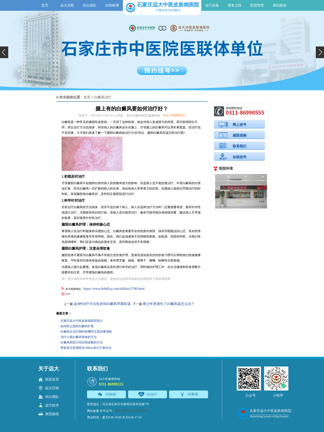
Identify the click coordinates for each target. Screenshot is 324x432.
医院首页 (48, 379)
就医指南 (239, 135)
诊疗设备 (212, 5)
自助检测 (112, 5)
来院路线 (279, 5)
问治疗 (147, 394)
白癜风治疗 (102, 97)
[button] (4, 52)
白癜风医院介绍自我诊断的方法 (81, 342)
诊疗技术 (48, 405)
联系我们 (239, 146)
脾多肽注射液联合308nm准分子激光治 (85, 347)
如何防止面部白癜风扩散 (77, 326)
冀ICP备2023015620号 (131, 411)
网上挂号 (239, 124)
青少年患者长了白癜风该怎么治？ (169, 304)
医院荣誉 (257, 5)
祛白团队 (90, 5)
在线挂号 (239, 157)
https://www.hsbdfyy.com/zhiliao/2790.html (114, 288)
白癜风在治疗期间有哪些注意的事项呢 (86, 331)
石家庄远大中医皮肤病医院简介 (81, 320)
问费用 (188, 394)
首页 (44, 5)
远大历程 (67, 5)
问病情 (106, 394)
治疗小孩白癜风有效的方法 (78, 337)
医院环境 (226, 168)
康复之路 (234, 5)
